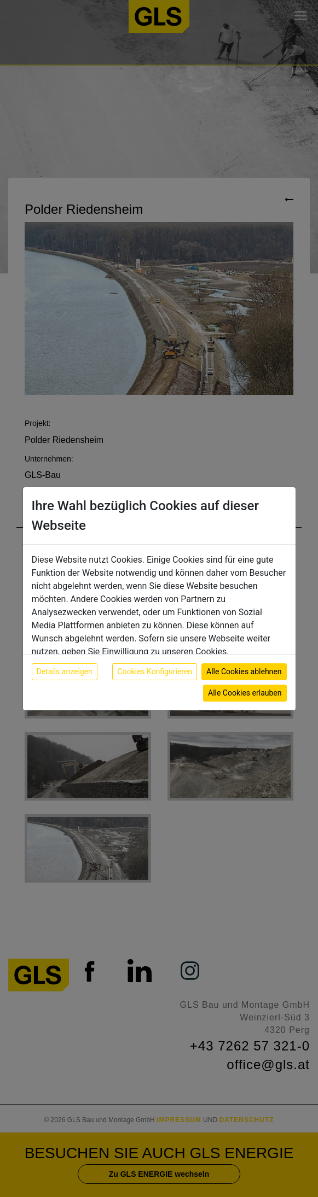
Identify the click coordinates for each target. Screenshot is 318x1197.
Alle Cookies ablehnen (243, 671)
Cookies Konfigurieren (154, 671)
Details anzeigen (64, 671)
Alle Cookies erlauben (244, 692)
